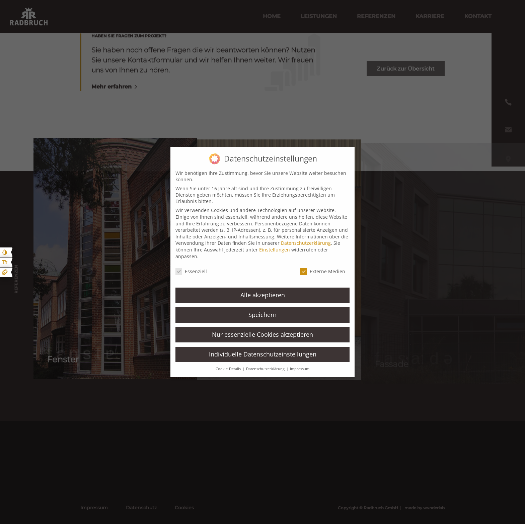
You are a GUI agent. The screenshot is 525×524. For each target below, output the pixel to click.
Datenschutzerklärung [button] (266, 368)
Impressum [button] (299, 368)
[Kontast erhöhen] (4, 252)
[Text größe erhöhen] (4, 262)
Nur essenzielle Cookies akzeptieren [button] (262, 334)
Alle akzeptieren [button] (262, 295)
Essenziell (191, 271)
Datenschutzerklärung (306, 243)
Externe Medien (322, 271)
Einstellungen (274, 249)
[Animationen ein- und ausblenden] (4, 272)
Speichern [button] (262, 315)
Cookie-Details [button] (229, 368)
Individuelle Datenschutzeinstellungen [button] (262, 354)
